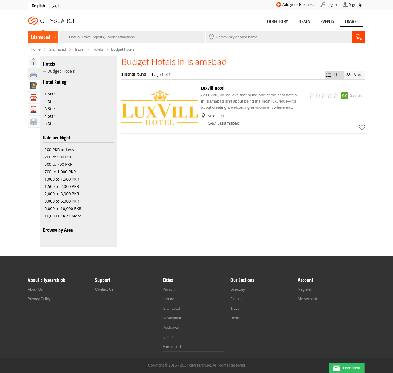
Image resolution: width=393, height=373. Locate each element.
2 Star (50, 101)
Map (357, 75)
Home (36, 49)
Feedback (351, 368)
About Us (35, 289)
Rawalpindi (172, 318)
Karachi (169, 289)
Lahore (168, 299)
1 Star (50, 94)
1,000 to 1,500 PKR (62, 179)
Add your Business (298, 4)
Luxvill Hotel (212, 88)
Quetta (168, 337)
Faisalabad (172, 346)
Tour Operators (34, 97)
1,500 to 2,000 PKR (62, 186)
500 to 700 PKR (58, 164)
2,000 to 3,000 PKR (62, 193)
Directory (277, 21)
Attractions (34, 121)
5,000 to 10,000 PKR (63, 208)
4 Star (50, 116)
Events (327, 21)
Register (305, 289)
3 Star (50, 108)
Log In (331, 4)
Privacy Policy (39, 299)
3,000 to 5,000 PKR (62, 201)
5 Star (50, 123)
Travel (351, 21)
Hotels (97, 49)
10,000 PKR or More (63, 216)
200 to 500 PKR (58, 157)
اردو (56, 5)
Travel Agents (34, 85)
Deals (304, 21)
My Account (307, 299)
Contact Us (104, 289)
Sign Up (355, 4)
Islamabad (40, 37)
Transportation (34, 109)
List (337, 75)
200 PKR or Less (59, 149)
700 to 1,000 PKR (60, 171)
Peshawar (171, 327)
